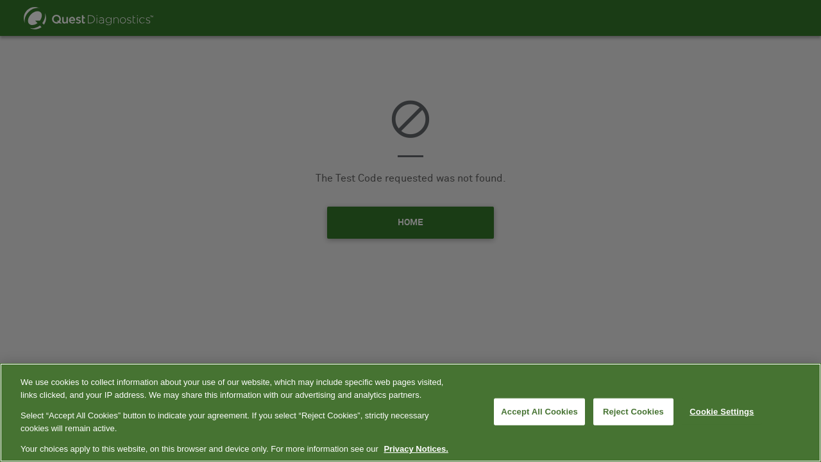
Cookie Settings (722, 411)
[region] (410, 412)
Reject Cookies (633, 411)
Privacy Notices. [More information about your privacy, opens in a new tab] (416, 449)
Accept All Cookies (539, 411)
